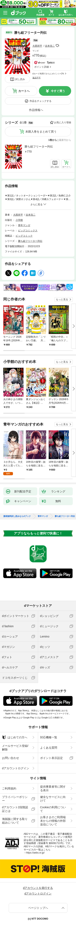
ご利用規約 (9, 788)
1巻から (52, 140)
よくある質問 (48, 747)
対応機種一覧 (48, 737)
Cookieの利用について (53, 809)
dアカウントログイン (15, 768)
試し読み (20, 79)
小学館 (19, 220)
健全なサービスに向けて (53, 798)
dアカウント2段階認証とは (15, 809)
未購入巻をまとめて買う (41, 131)
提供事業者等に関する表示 (53, 788)
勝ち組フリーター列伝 (39, 146)
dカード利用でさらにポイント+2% (48, 74)
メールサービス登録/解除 (15, 747)
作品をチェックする (40, 101)
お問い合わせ (10, 758)
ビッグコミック (24, 235)
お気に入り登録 (62, 122)
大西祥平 (37, 45)
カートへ (24, 91)
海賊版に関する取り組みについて (15, 820)
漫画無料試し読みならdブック (17, 516)
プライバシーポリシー (15, 798)
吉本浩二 (50, 45)
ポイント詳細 (41, 66)
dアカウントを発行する (38, 887)
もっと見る (62, 299)
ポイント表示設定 (51, 758)
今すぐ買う (58, 91)
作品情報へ (36, 110)
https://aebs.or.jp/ (35, 852)
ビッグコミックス (27, 230)
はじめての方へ (14, 737)
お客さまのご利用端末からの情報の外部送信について (53, 821)
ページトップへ (38, 907)
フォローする (58, 46)
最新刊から (65, 140)
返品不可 (36, 78)
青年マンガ (24, 225)
